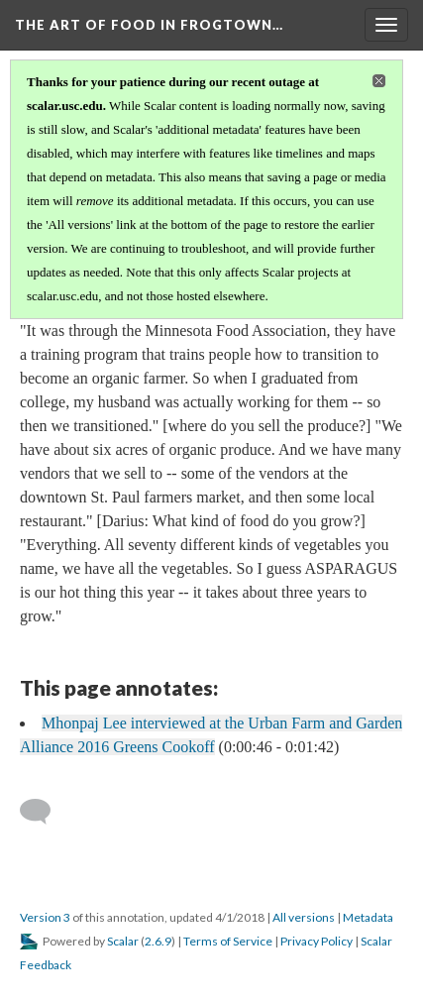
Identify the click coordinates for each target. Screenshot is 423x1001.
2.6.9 (158, 941)
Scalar (123, 941)
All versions (303, 917)
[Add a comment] (44, 812)
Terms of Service (227, 941)
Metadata (368, 917)
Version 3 (45, 917)
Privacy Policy (316, 941)
